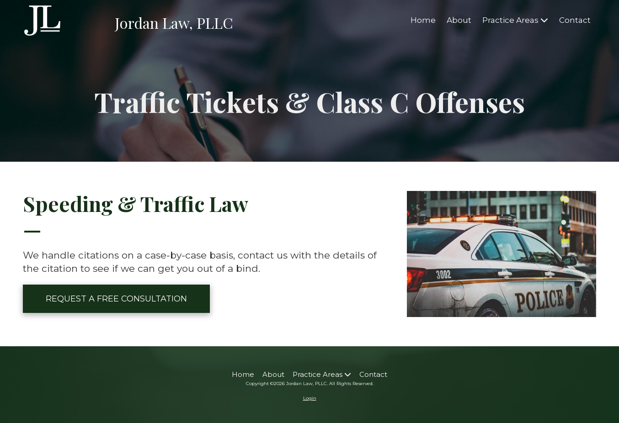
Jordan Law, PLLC (174, 22)
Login (309, 398)
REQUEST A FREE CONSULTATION (116, 299)
